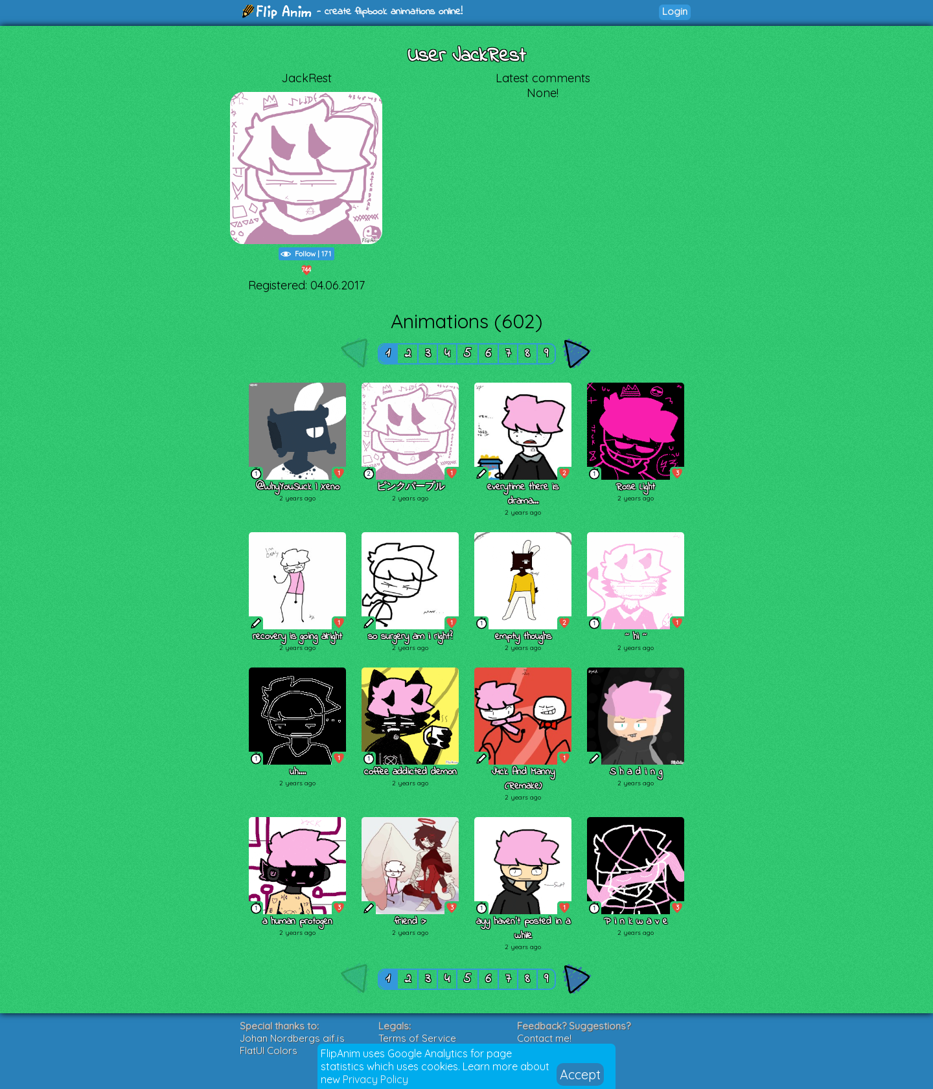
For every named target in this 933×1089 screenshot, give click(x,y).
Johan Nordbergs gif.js (292, 1038)
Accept (580, 1074)
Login (674, 11)
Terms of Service (417, 1038)
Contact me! (544, 1038)
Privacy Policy (375, 1079)
